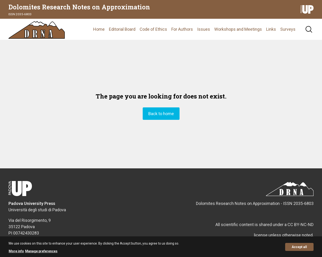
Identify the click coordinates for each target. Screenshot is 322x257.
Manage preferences (41, 253)
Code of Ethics (153, 29)
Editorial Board (122, 29)
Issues (203, 29)
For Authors (182, 29)
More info (16, 253)
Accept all (299, 248)
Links (271, 29)
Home (99, 29)
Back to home (161, 113)
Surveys (287, 29)
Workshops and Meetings (238, 29)
